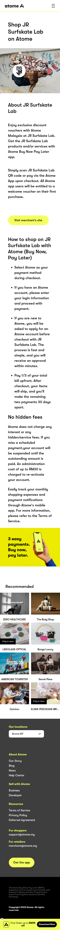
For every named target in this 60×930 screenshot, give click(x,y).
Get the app (21, 862)
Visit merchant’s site (28, 220)
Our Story (15, 760)
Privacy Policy (18, 815)
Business (14, 790)
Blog (12, 765)
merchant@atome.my (23, 845)
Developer (15, 795)
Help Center (16, 775)
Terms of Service (19, 810)
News (12, 770)
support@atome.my (22, 834)
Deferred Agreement (22, 820)
